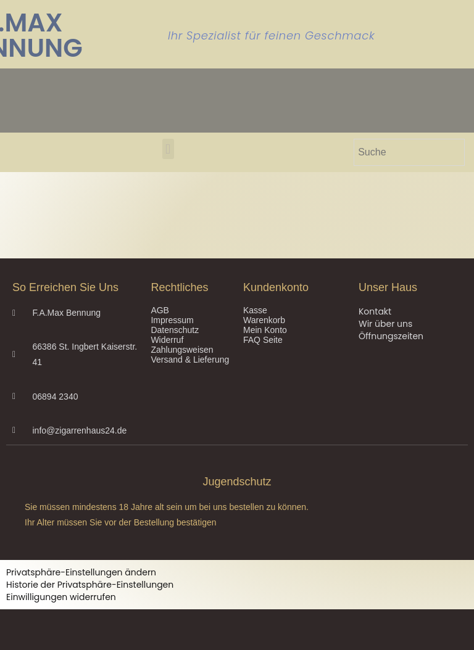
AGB (160, 310)
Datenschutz (175, 330)
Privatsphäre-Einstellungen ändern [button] (81, 572)
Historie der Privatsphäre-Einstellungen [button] (89, 584)
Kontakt (375, 311)
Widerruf (167, 340)
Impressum (172, 320)
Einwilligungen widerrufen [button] (61, 597)
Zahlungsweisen (182, 350)
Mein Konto (265, 330)
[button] (168, 149)
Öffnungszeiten (391, 336)
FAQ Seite (263, 340)
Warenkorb (264, 320)
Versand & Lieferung (190, 359)
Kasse (255, 310)
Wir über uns (385, 324)
